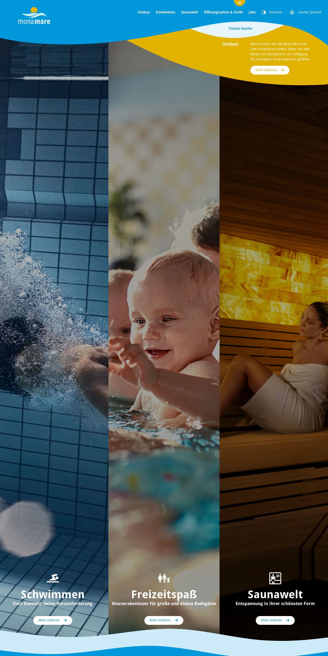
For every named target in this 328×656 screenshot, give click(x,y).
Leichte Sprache (305, 12)
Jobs (252, 12)
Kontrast (272, 12)
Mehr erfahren (266, 70)
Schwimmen (165, 12)
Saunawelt (189, 12)
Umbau (144, 12)
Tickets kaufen (241, 28)
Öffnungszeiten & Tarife (223, 12)
